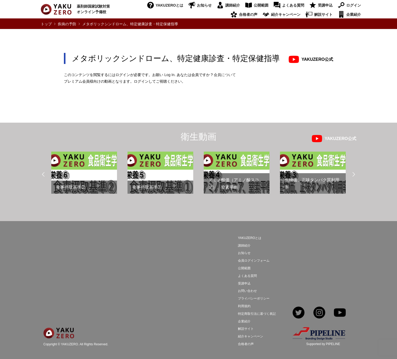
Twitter (298, 313)
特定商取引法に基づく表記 (257, 314)
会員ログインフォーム (253, 260)
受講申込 (325, 5)
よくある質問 (293, 5)
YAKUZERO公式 (317, 59)
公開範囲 (261, 5)
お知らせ (204, 5)
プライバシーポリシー (253, 298)
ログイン (353, 5)
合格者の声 (248, 14)
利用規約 (244, 306)
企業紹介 (353, 14)
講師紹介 (232, 5)
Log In (169, 75)
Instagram (319, 313)
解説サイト (323, 14)
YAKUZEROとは (169, 5)
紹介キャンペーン (286, 14)
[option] (84, 175)
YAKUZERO (69, 344)
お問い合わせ (247, 291)
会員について (225, 75)
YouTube (340, 313)
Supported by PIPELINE (323, 344)
